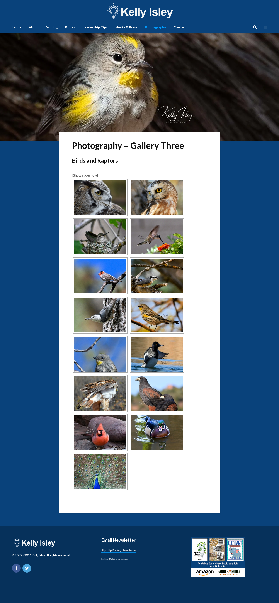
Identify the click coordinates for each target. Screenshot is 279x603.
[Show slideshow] (85, 175)
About (34, 27)
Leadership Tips (95, 27)
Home (16, 27)
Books (70, 27)
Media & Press (126, 27)
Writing (52, 27)
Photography (155, 27)
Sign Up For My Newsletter (118, 550)
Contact (180, 27)
